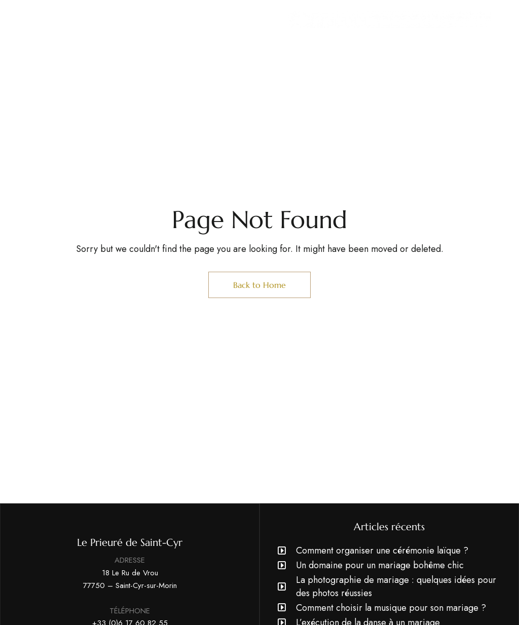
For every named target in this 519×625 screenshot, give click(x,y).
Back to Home (259, 285)
